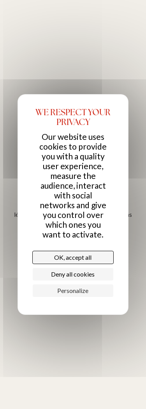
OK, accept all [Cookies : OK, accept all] (72, 257)
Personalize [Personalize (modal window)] (72, 290)
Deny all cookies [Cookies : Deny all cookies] (73, 274)
